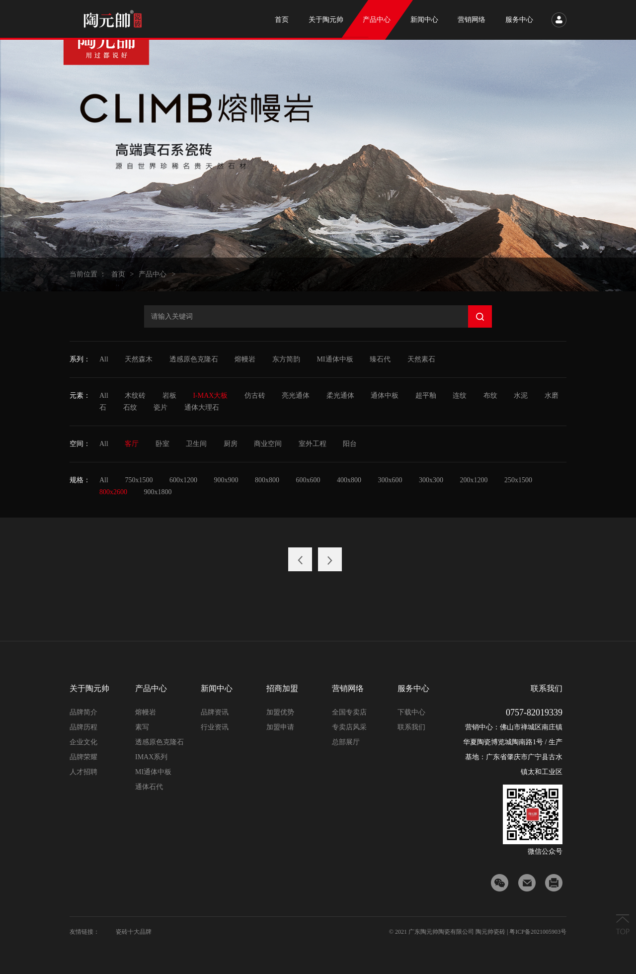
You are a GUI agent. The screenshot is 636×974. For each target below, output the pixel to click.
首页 (118, 274)
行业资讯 (215, 727)
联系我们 (411, 727)
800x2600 (113, 492)
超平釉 (425, 395)
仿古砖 (254, 395)
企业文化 (83, 742)
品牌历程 (83, 727)
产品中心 (152, 274)
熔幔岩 (245, 359)
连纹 (460, 395)
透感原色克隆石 (193, 359)
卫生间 (196, 443)
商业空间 (268, 443)
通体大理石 (201, 407)
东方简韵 (286, 359)
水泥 (521, 395)
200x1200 (473, 480)
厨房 (231, 443)
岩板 (169, 395)
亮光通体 (296, 395)
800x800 (267, 480)
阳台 (350, 443)
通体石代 (149, 787)
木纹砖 (135, 395)
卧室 (162, 443)
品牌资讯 (215, 712)
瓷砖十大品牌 (134, 931)
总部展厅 (346, 742)
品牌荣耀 (83, 757)
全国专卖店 (349, 712)
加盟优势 (280, 712)
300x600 (390, 480)
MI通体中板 (335, 359)
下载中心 (411, 712)
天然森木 (139, 359)
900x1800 (158, 492)
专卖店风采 (349, 727)
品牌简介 (83, 712)
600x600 (308, 480)
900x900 (226, 480)
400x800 (349, 480)
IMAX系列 (151, 757)
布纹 (490, 395)
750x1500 (139, 480)
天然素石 (421, 359)
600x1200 (183, 480)
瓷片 (160, 407)
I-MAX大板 (210, 395)
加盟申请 (280, 727)
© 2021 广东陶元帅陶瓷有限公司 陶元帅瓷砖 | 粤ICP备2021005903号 (477, 931)
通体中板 (384, 395)
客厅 (132, 443)
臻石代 (380, 359)
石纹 (130, 407)
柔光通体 (340, 395)
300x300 (431, 480)
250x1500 (518, 480)
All (103, 359)
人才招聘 (83, 772)
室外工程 (312, 443)
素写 (142, 727)
